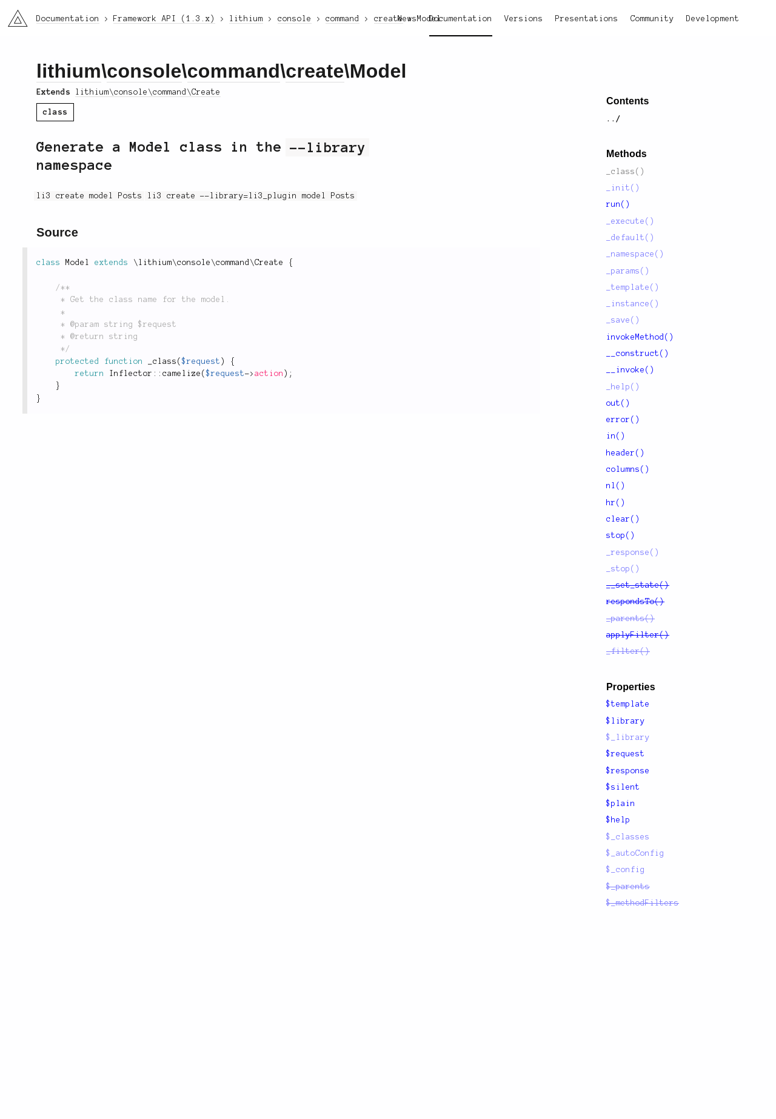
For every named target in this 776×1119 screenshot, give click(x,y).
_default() (630, 238)
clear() (623, 519)
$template (628, 704)
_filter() (628, 651)
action (269, 373)
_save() (623, 320)
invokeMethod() (640, 337)
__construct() (637, 353)
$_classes (628, 837)
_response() (633, 552)
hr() (616, 503)
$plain (620, 803)
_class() (625, 171)
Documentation (460, 19)
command (233, 71)
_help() (623, 387)
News (407, 19)
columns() (628, 469)
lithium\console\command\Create (148, 92)
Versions (523, 19)
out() (618, 403)
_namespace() (635, 254)
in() (616, 436)
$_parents (628, 886)
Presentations (586, 19)
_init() (623, 188)
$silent (623, 787)
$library (625, 721)
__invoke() (630, 370)
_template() (633, 287)
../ (613, 119)
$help (618, 820)
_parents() (630, 618)
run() (618, 204)
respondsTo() (635, 601)
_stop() (623, 569)
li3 (13, 14)
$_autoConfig (635, 853)
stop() (620, 535)
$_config (625, 869)
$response (628, 771)
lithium (68, 71)
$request (625, 754)
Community (652, 19)
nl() (616, 486)
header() (625, 453)
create (315, 71)
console (144, 71)
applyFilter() (637, 635)
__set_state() (637, 585)
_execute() (630, 221)
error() (623, 419)
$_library (628, 737)
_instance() (633, 304)
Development (713, 19)
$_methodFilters (642, 903)
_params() (628, 271)
